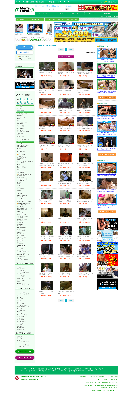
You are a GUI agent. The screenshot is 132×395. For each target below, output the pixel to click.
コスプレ (19, 313)
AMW (18, 164)
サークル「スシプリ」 (23, 275)
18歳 (18, 340)
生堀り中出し (65, 371)
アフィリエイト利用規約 (110, 376)
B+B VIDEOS (20, 221)
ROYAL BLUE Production (23, 254)
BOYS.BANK (20, 235)
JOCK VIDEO (20, 135)
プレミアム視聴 (21, 292)
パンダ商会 (20, 217)
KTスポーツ (20, 130)
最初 (61, 49)
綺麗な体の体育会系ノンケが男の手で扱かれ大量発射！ (38, 34)
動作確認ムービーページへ (25, 73)
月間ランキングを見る (107, 154)
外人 (18, 343)
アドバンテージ (21, 117)
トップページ (43, 13)
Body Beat (20, 238)
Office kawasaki (21, 171)
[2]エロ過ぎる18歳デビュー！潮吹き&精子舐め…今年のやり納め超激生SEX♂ (106, 191)
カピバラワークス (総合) (24, 174)
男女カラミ (20, 298)
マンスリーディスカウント (35, 19)
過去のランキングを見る (66, 56)
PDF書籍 (19, 326)
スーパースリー (21, 196)
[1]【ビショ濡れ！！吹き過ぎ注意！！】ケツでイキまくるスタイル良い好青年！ (106, 61)
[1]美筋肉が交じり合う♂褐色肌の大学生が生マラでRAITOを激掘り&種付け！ (106, 175)
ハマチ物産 (20, 213)
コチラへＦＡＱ (27, 59)
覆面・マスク (20, 319)
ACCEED (19, 148)
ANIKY (19, 153)
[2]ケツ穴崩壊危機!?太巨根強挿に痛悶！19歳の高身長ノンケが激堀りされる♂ (106, 77)
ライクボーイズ (21, 253)
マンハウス (20, 243)
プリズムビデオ (21, 230)
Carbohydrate (20, 172)
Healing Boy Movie (22, 219)
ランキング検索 (25, 357)
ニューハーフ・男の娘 (23, 345)
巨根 (18, 311)
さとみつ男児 (20, 188)
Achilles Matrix (21, 150)
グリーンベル (20, 126)
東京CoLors (20, 206)
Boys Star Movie (21, 234)
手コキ (19, 300)
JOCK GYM (20, 133)
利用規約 (99, 376)
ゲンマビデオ (20, 180)
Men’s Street (20, 110)
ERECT (19, 169)
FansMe (19, 225)
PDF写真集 (90, 371)
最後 (70, 49)
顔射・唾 (19, 308)
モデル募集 (87, 369)
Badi (18, 211)
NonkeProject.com (22, 209)
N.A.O (18, 120)
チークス (19, 138)
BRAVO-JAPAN (21, 229)
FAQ (58, 369)
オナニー (19, 297)
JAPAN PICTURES (22, 195)
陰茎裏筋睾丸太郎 (21, 158)
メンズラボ (20, 250)
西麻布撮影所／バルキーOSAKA (25, 208)
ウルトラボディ (21, 162)
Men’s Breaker (21, 246)
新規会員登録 (113, 2)
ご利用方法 (40, 6)
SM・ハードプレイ (22, 314)
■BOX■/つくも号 (21, 237)
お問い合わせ (59, 6)
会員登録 (51, 369)
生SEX (19, 302)
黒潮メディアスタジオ (23, 175)
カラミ (19, 295)
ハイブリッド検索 (72, 19)
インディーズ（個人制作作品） (25, 161)
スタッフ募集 (99, 369)
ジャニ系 (19, 338)
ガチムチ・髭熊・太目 (23, 341)
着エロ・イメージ (21, 321)
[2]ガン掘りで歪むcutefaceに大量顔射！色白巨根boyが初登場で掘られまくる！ (106, 134)
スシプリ (19, 198)
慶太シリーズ (20, 128)
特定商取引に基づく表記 (87, 376)
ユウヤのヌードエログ (23, 251)
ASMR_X (19, 115)
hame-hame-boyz (21, 214)
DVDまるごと (93, 13)
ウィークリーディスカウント (54, 19)
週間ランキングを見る (107, 97)
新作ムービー (25, 371)
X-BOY (19, 118)
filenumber (20, 224)
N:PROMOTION (21, 167)
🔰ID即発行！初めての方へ (25, 56)
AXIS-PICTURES (21, 146)
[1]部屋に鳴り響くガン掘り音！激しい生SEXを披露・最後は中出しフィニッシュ (106, 118)
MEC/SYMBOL (21, 245)
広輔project (20, 183)
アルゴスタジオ (21, 156)
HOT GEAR (20, 240)
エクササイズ (20, 323)
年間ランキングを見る (107, 211)
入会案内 (24, 52)
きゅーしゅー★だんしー (23, 122)
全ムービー (20, 19)
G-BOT (19, 190)
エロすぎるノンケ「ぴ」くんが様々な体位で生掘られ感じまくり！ (18, 35)
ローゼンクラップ (21, 256)
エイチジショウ (21, 166)
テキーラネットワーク (23, 204)
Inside (18, 159)
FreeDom (19, 232)
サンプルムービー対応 (23, 294)
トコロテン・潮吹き (22, 305)
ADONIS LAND (21, 151)
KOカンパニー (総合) (23, 179)
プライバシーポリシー (105, 379)
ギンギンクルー (21, 125)
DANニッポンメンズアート (24, 201)
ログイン (105, 2)
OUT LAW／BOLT (22, 114)
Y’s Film (19, 258)
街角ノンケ (20, 242)
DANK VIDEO (20, 136)
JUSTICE (19, 193)
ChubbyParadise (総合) (23, 203)
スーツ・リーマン (21, 346)
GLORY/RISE (20, 177)
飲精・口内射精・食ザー (23, 306)
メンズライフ (20, 248)
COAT (18, 185)
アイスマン (20, 143)
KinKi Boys (20, 123)
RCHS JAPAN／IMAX (22, 145)
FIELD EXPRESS (21, 227)
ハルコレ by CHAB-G (22, 216)
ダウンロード (59, 13)
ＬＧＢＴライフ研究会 (23, 259)
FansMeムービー (109, 13)
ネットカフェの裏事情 (23, 139)
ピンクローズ (20, 222)
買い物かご (70, 6)
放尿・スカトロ (21, 316)
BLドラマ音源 (20, 327)
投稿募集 (78, 369)
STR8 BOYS (20, 200)
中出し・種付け (21, 303)
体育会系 (19, 337)
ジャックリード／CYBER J (24, 131)
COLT (18, 187)
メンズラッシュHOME (27, 369)
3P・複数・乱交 (21, 310)
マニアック (20, 318)
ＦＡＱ (49, 6)
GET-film (19, 108)
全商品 (19, 267)
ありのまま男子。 (22, 154)
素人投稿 (19, 324)
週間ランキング (76, 13)
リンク (116, 379)
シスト (19, 192)
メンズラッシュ (21, 107)
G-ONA (19, 182)
